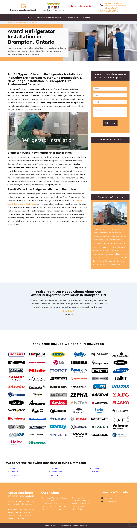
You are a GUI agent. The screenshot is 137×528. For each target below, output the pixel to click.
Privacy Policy (77, 509)
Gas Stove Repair (48, 501)
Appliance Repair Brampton (82, 525)
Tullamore (95, 472)
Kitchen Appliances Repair (52, 503)
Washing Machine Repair (52, 509)
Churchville (14, 475)
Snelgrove (54, 475)
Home (29, 17)
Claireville (54, 468)
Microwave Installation (80, 501)
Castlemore (14, 472)
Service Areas (73, 17)
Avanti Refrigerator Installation (25, 22)
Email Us (108, 498)
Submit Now (110, 123)
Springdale (96, 468)
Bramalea (13, 468)
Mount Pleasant (56, 472)
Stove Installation (78, 506)
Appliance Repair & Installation (50, 17)
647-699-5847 (109, 10)
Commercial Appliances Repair (54, 498)
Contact (86, 17)
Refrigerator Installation (81, 503)
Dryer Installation (78, 498)
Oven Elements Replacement (54, 506)
